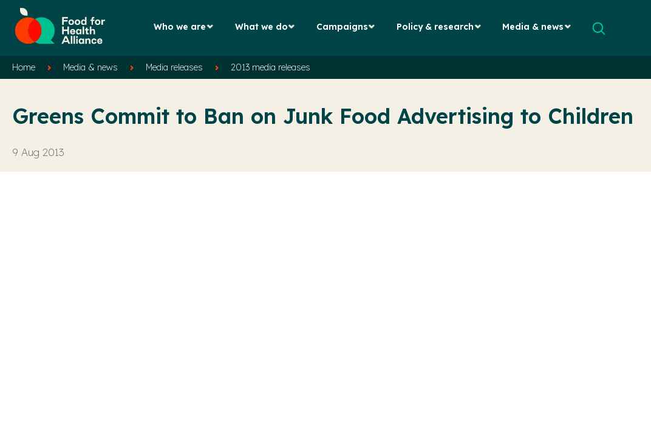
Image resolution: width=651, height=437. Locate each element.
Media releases (174, 67)
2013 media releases (270, 67)
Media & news (533, 26)
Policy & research (435, 26)
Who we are (180, 26)
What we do (261, 26)
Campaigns (342, 26)
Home (23, 67)
